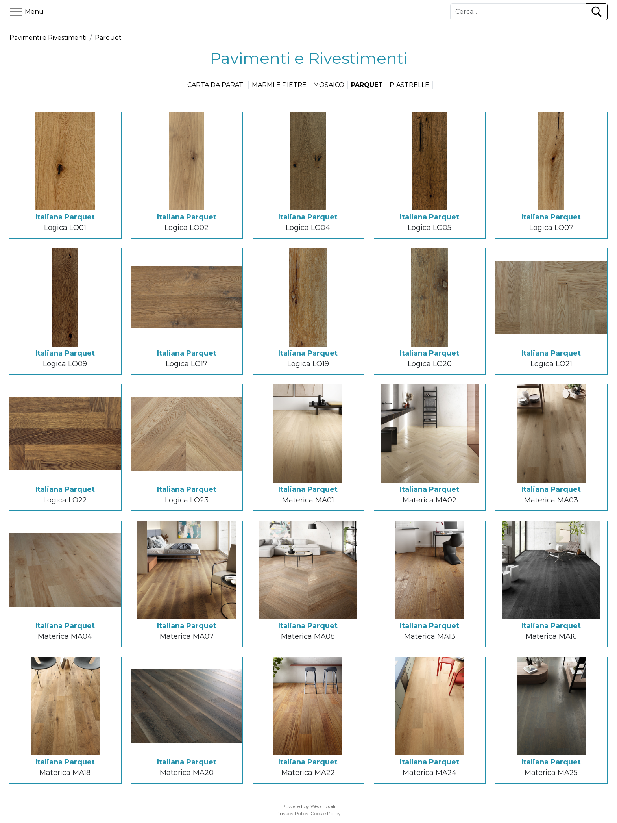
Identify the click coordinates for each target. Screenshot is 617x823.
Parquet (108, 37)
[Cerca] (518, 11)
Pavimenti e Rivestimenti (48, 37)
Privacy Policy (292, 813)
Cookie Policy (325, 813)
